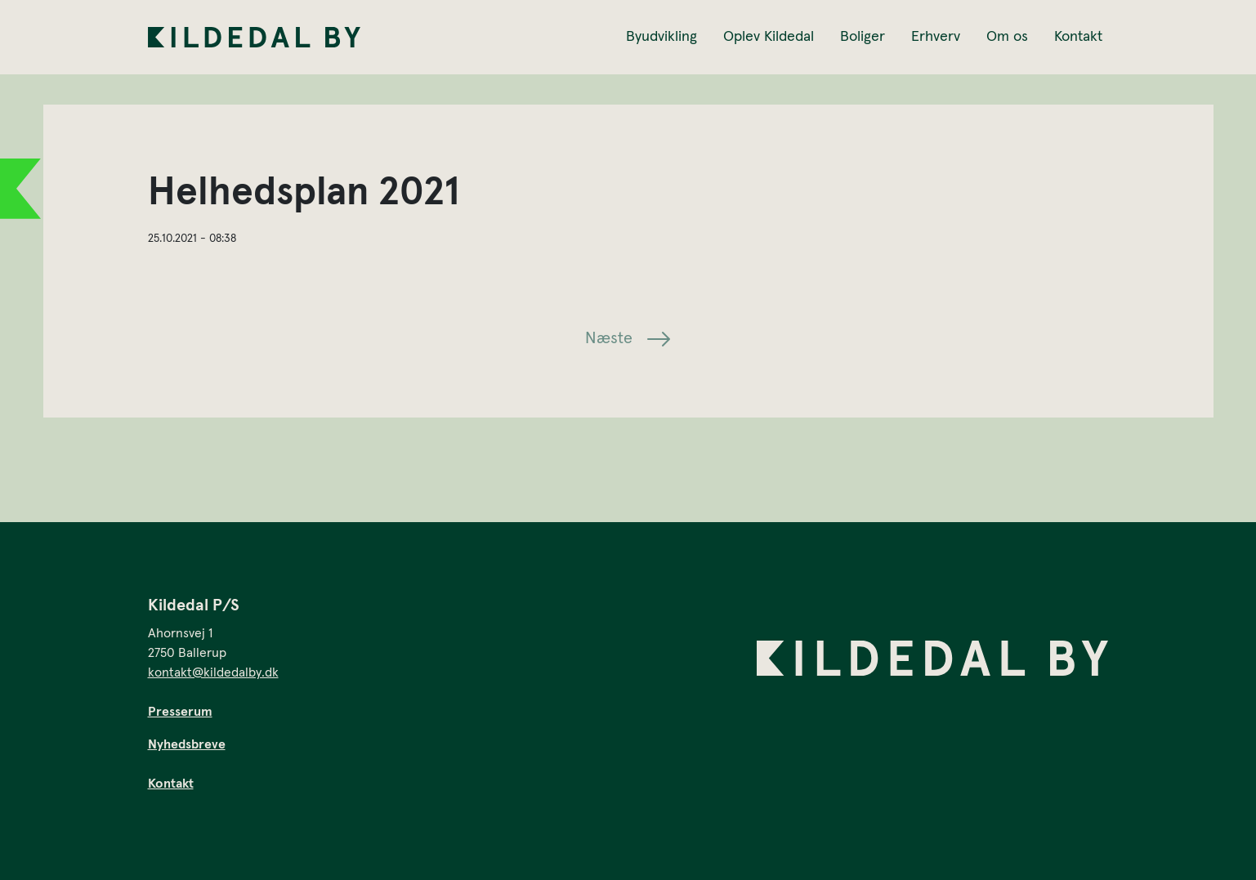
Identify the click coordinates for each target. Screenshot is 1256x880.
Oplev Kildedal (768, 36)
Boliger (862, 36)
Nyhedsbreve (187, 744)
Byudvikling (661, 36)
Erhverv (935, 36)
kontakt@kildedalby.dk (213, 672)
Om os (1007, 36)
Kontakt (1078, 36)
